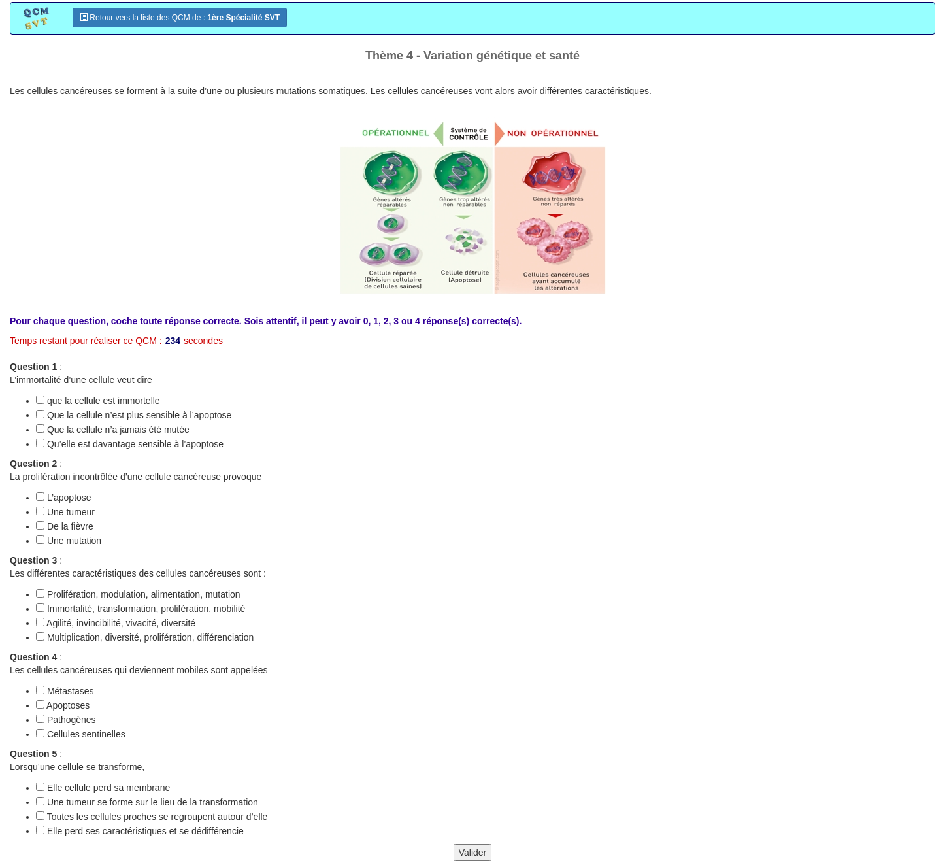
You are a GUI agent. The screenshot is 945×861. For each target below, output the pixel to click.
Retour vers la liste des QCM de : (180, 17)
